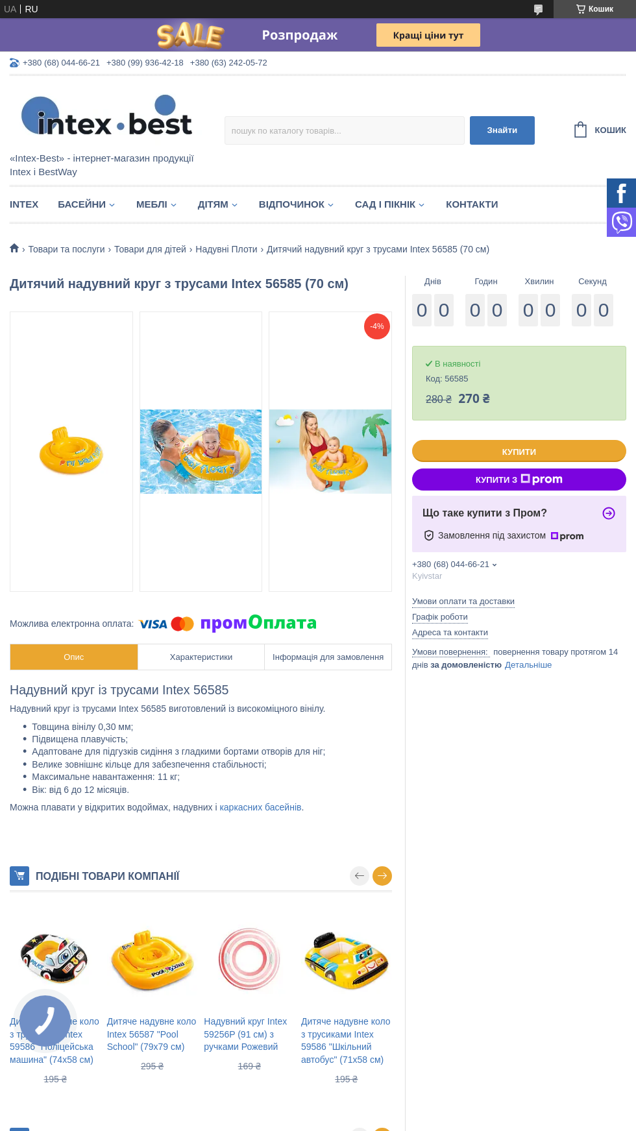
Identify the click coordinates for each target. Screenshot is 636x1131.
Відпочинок (291, 204)
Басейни (82, 204)
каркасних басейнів (260, 807)
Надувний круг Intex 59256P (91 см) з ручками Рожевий (245, 1034)
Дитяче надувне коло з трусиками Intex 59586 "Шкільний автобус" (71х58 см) (346, 1040)
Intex (24, 204)
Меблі (151, 204)
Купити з (519, 479)
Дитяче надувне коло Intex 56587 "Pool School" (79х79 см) (152, 1034)
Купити (519, 452)
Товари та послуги (66, 249)
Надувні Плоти (226, 249)
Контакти (472, 204)
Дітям (213, 204)
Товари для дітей (150, 249)
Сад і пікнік (385, 204)
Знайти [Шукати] (502, 130)
